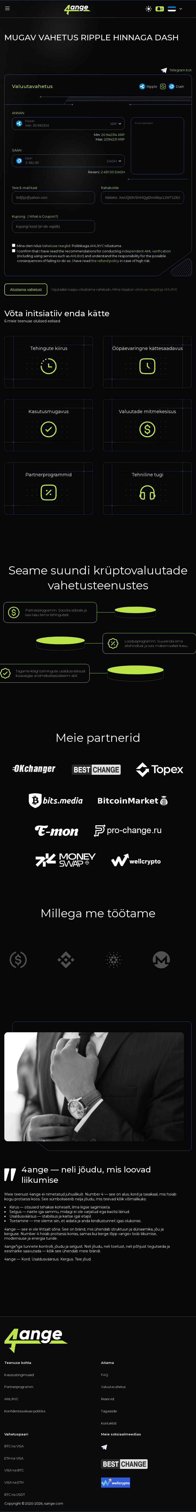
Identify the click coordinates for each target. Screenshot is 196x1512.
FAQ (104, 1374)
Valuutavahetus (113, 1386)
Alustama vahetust (27, 289)
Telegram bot (176, 70)
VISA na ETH (14, 1483)
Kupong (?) (35, 216)
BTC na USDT (15, 1495)
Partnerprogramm (19, 1386)
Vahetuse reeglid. (57, 246)
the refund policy (105, 260)
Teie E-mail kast (24, 188)
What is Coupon (42, 216)
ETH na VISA (14, 1458)
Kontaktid (109, 1423)
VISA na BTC (14, 1470)
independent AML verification (146, 251)
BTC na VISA (14, 1446)
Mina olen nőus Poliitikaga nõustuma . (68, 246)
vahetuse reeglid (150, 289)
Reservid (108, 1399)
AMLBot (76, 255)
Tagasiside (109, 1411)
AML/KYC (98, 246)
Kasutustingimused (19, 1374)
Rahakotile (110, 188)
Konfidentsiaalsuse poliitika (26, 1411)
